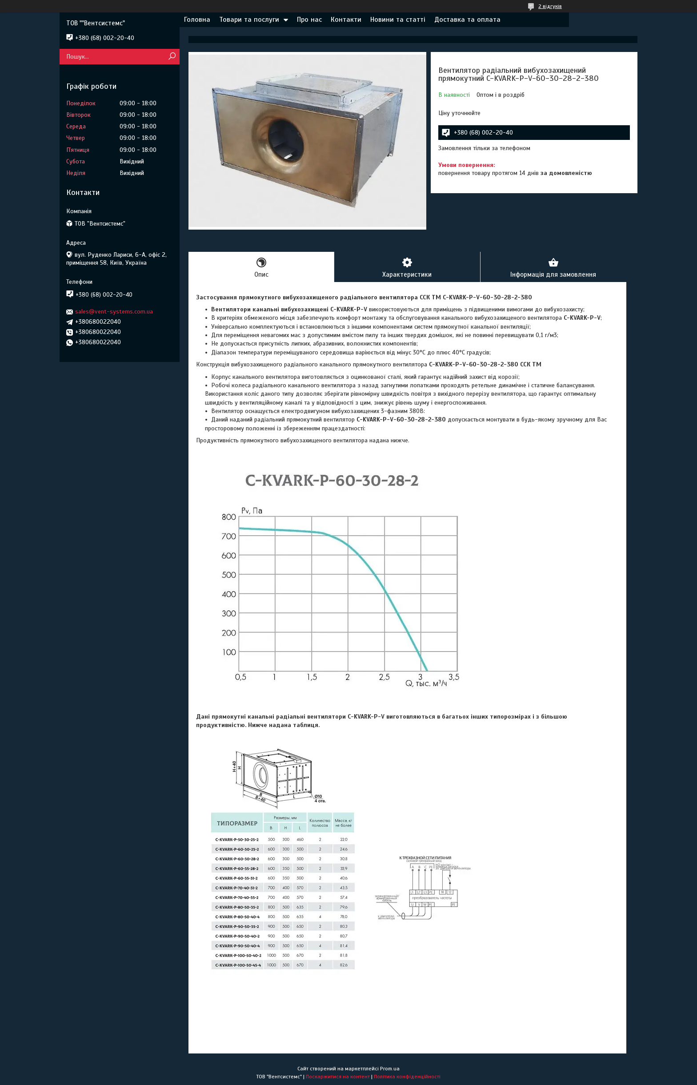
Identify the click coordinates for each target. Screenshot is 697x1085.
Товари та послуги (249, 19)
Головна (197, 19)
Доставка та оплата (467, 19)
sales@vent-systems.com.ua (114, 311)
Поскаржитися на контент (338, 1076)
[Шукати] (172, 56)
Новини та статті (397, 19)
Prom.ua (390, 1068)
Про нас (309, 19)
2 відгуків (550, 6)
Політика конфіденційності (407, 1076)
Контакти (346, 19)
